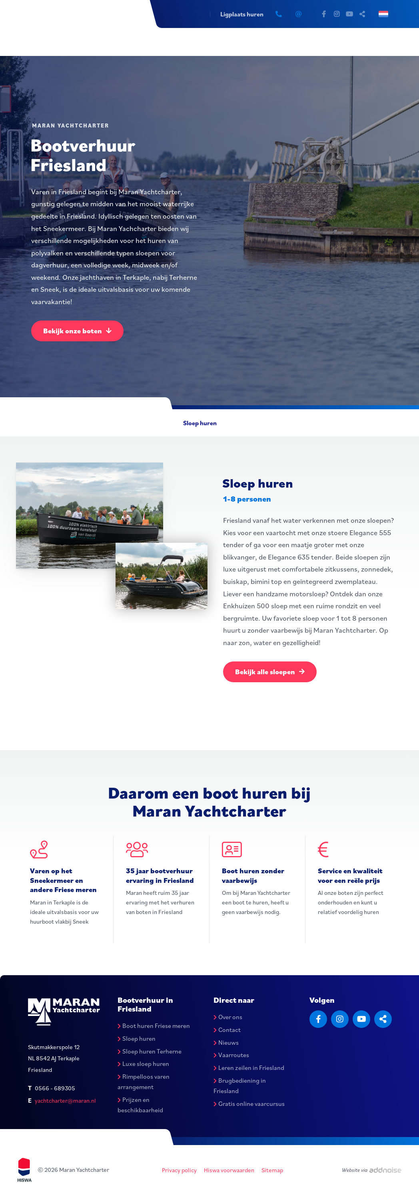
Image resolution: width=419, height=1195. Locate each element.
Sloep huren (200, 423)
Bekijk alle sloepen (270, 671)
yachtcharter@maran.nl (65, 1100)
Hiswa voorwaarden (229, 1170)
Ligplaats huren (241, 14)
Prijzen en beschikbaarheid (140, 1104)
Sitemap (272, 1170)
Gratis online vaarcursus (249, 1103)
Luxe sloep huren (143, 1064)
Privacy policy (179, 1170)
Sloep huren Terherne (150, 1051)
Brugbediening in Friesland (239, 1086)
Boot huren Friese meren (154, 1026)
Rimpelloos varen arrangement (144, 1082)
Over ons (227, 1017)
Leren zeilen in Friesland (248, 1068)
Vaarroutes (231, 1055)
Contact (227, 1030)
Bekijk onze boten (77, 330)
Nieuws (226, 1042)
